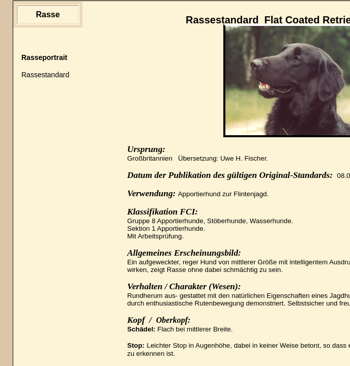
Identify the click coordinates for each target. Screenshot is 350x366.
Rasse (48, 14)
